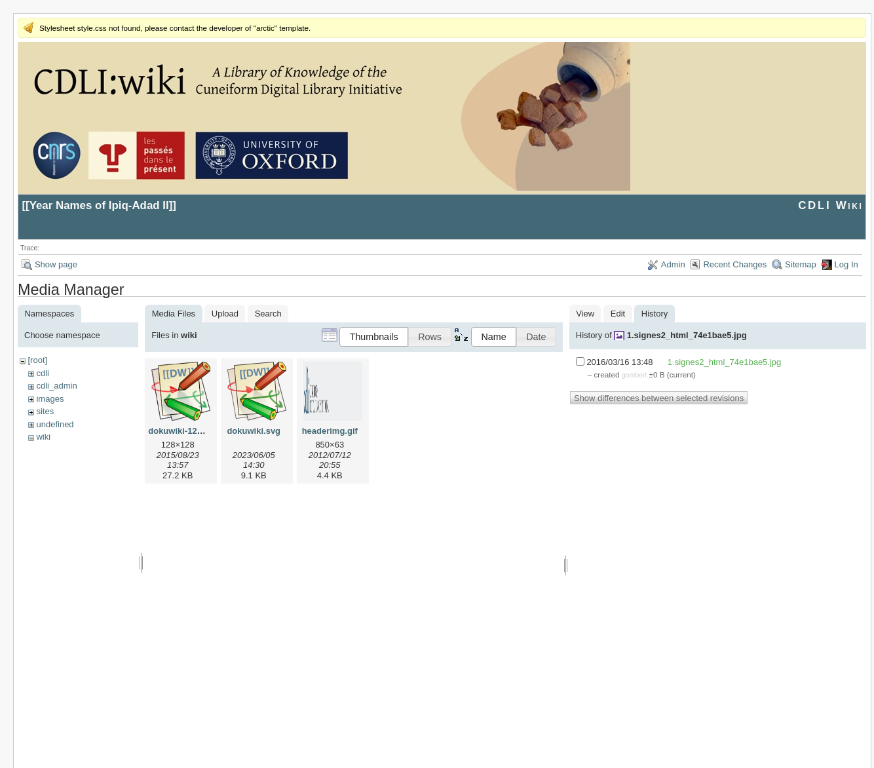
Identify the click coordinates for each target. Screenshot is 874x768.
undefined (54, 424)
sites (45, 411)
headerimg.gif (330, 431)
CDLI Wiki (830, 205)
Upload (225, 313)
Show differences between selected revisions (659, 398)
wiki (43, 437)
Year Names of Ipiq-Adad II (99, 205)
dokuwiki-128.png (183, 431)
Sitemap (800, 264)
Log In (846, 264)
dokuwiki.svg (253, 431)
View (585, 313)
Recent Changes (735, 264)
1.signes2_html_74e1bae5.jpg (687, 335)
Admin (673, 264)
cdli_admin (56, 386)
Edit (618, 313)
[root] (37, 360)
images (50, 399)
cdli (42, 373)
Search (268, 313)
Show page (56, 264)
